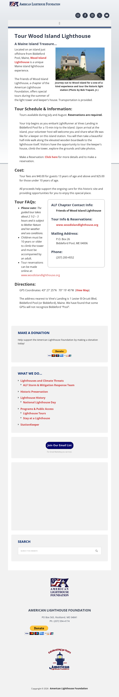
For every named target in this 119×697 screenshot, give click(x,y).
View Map (82, 290)
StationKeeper (29, 424)
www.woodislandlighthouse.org (77, 225)
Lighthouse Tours (34, 413)
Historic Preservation (34, 391)
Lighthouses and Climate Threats (42, 381)
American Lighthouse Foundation (59, 4)
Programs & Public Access (37, 409)
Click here (51, 157)
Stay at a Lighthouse (36, 418)
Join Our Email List (59, 445)
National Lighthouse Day (39, 402)
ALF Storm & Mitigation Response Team (48, 385)
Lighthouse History (32, 398)
